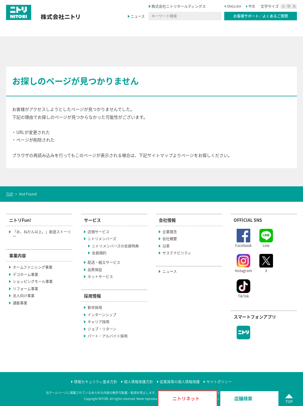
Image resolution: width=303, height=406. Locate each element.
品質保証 (95, 269)
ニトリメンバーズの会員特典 (115, 246)
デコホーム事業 (25, 274)
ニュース (138, 16)
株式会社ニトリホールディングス (181, 6)
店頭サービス (98, 232)
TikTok (243, 289)
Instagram (243, 263)
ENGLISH (234, 6)
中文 (251, 6)
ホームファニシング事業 (32, 267)
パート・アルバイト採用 (110, 336)
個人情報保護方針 (138, 382)
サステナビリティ (179, 253)
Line (266, 238)
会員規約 (99, 253)
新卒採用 (98, 307)
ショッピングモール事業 (33, 281)
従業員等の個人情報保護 (180, 382)
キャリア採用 (101, 321)
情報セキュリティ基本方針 (95, 382)
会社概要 (169, 238)
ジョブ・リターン (102, 329)
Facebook (243, 238)
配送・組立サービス (104, 262)
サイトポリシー (219, 382)
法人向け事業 (24, 295)
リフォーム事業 (25, 288)
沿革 (168, 246)
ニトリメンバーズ (102, 238)
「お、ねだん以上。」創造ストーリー (42, 234)
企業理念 (169, 232)
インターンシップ (105, 315)
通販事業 (20, 303)
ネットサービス (100, 276)
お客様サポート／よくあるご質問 (260, 16)
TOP (9, 194)
